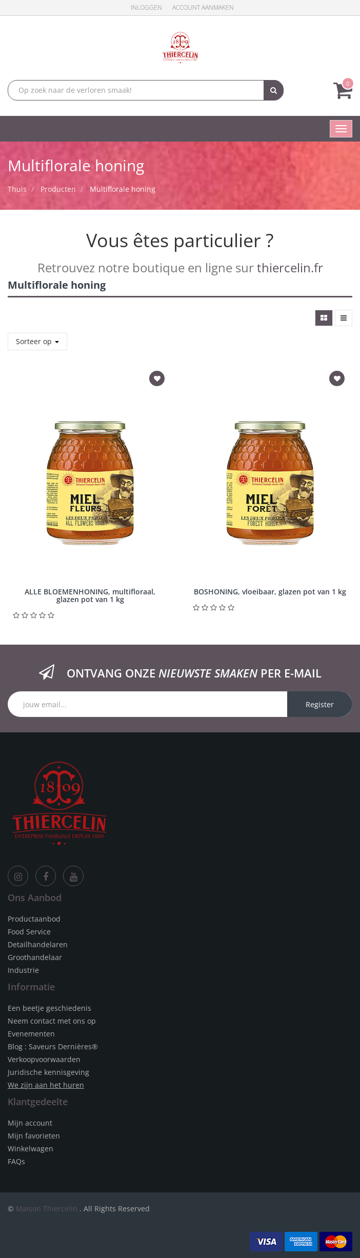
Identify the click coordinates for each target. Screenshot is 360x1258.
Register (320, 704)
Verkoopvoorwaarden (44, 1059)
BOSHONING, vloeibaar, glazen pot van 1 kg (270, 591)
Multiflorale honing (122, 189)
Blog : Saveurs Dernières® (53, 1046)
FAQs (16, 1161)
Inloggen (146, 7)
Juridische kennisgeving (48, 1072)
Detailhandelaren (38, 944)
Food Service (29, 931)
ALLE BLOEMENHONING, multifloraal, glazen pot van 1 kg (90, 595)
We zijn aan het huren (46, 1085)
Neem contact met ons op (52, 1021)
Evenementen (31, 1034)
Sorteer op (37, 341)
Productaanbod (34, 919)
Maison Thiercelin (46, 1208)
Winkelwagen (30, 1148)
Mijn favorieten (34, 1136)
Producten (58, 189)
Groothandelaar (35, 957)
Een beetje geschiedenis (49, 1008)
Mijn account (30, 1123)
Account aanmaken (203, 7)
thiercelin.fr (290, 267)
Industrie (23, 970)
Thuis (17, 189)
